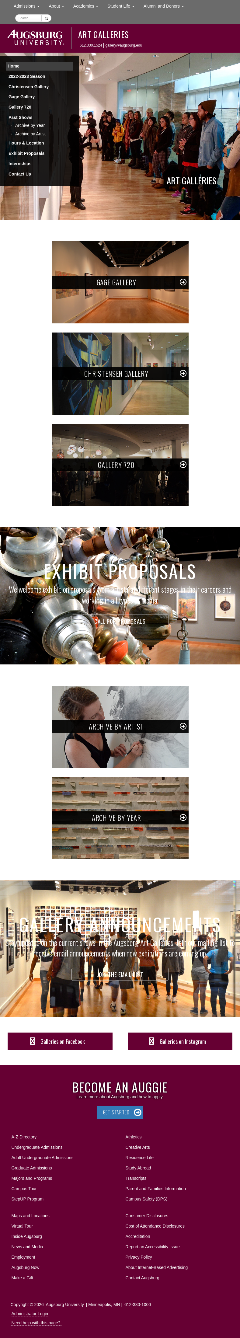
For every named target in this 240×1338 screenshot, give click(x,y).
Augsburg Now (26, 1267)
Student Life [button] (123, 6)
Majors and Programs (31, 1177)
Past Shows (21, 117)
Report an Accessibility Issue (153, 1246)
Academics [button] (88, 6)
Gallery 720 (20, 107)
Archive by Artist (30, 133)
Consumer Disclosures (147, 1215)
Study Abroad (138, 1168)
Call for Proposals (119, 621)
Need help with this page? (36, 1322)
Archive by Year (30, 125)
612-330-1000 (137, 1304)
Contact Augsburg (142, 1277)
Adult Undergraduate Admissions (43, 1157)
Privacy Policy (139, 1257)
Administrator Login (30, 1313)
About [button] (58, 7)
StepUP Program (28, 1199)
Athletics (134, 1136)
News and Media (27, 1246)
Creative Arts (138, 1147)
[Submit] (46, 18)
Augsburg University (65, 1304)
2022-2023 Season (27, 76)
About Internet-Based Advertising (157, 1267)
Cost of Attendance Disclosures (155, 1226)
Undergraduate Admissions (37, 1147)
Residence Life (140, 1157)
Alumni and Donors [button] (166, 6)
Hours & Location (26, 143)
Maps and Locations (31, 1215)
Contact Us (20, 174)
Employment (23, 1257)
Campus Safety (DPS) (147, 1199)
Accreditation (138, 1236)
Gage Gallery (22, 96)
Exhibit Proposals (26, 153)
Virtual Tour (22, 1226)
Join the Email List (120, 974)
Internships (20, 163)
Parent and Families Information (156, 1188)
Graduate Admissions (32, 1168)
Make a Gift (22, 1277)
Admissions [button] (29, 6)
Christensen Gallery (29, 86)
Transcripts (136, 1178)
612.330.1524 (91, 45)
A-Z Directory (24, 1136)
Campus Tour (24, 1188)
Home (13, 66)
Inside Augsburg (27, 1236)
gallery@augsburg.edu (123, 45)
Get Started (116, 1112)
